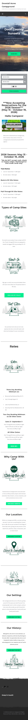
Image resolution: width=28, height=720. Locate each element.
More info (14, 54)
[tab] (24, 42)
